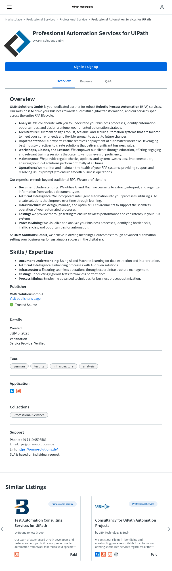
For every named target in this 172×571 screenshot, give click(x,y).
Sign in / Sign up (86, 66)
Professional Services (40, 19)
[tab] (63, 82)
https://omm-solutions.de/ (38, 449)
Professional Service (73, 19)
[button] (19, 366)
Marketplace (13, 19)
